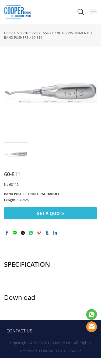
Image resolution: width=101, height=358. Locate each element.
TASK (45, 33)
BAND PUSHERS (16, 37)
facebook (6, 233)
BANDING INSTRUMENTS (71, 33)
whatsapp (31, 233)
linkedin (55, 233)
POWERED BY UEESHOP (60, 350)
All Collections (27, 33)
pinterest (39, 233)
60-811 (37, 37)
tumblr (47, 233)
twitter (23, 233)
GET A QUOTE (50, 213)
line (15, 233)
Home (8, 33)
